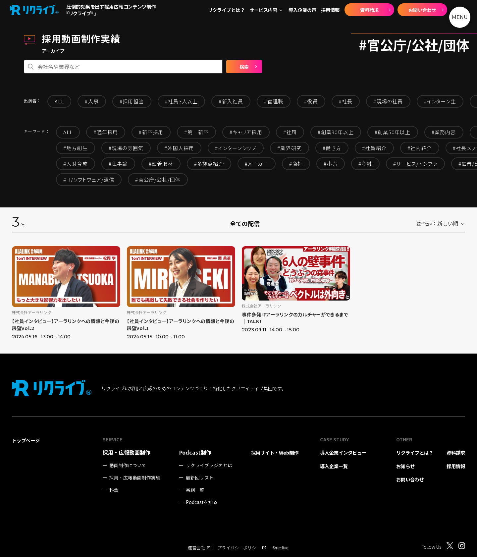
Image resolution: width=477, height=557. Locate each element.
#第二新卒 (196, 132)
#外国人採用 (179, 147)
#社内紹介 (419, 147)
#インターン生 (440, 101)
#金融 (365, 163)
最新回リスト (200, 478)
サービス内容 (263, 10)
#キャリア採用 (246, 132)
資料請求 (369, 9)
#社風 (290, 132)
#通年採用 (105, 132)
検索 (244, 66)
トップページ (26, 440)
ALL (59, 101)
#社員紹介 (374, 147)
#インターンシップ (235, 147)
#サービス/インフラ (415, 163)
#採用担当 (132, 101)
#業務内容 (444, 132)
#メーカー (256, 163)
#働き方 (332, 147)
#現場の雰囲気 (126, 147)
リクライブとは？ (226, 10)
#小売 (331, 163)
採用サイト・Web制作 (274, 452)
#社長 (346, 101)
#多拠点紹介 (209, 163)
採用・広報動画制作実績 (134, 478)
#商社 (296, 163)
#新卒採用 (151, 132)
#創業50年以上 (393, 132)
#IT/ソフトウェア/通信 (89, 179)
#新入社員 (231, 101)
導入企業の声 (302, 10)
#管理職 (273, 101)
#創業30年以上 (336, 132)
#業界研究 (289, 147)
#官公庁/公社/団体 (158, 179)
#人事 (92, 101)
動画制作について (127, 466)
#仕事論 (118, 163)
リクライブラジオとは (209, 466)
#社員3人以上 (181, 101)
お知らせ (405, 466)
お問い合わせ (422, 9)
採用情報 (330, 10)
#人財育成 (75, 163)
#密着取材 (161, 163)
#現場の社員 (388, 101)
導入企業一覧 (334, 466)
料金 (114, 490)
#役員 (311, 101)
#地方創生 (75, 147)
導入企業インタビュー (343, 452)
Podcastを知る (202, 502)
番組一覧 (195, 490)
